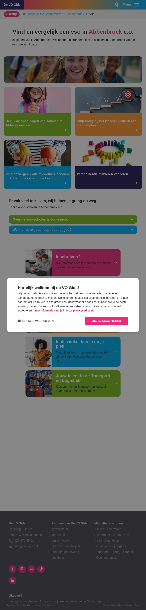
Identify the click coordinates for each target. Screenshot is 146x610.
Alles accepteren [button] (106, 320)
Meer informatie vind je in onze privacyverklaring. (64, 310)
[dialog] (73, 305)
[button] (36, 321)
